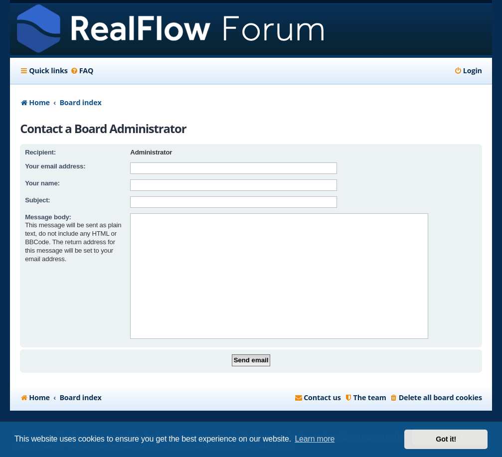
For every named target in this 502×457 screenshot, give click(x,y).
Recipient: (40, 152)
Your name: (42, 183)
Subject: (37, 200)
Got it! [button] (446, 439)
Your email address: (55, 166)
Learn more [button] (315, 439)
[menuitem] (82, 71)
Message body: (48, 217)
